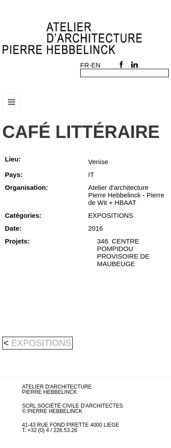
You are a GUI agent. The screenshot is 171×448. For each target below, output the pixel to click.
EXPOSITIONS (41, 343)
